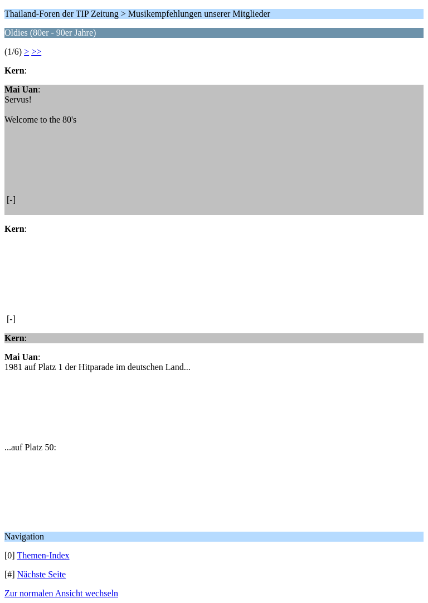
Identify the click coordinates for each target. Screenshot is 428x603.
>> (36, 51)
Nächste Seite (41, 574)
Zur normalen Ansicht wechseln (61, 593)
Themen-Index (43, 555)
